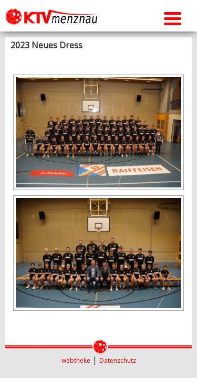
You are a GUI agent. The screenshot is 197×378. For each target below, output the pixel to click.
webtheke (75, 360)
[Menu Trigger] (172, 17)
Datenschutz (117, 360)
